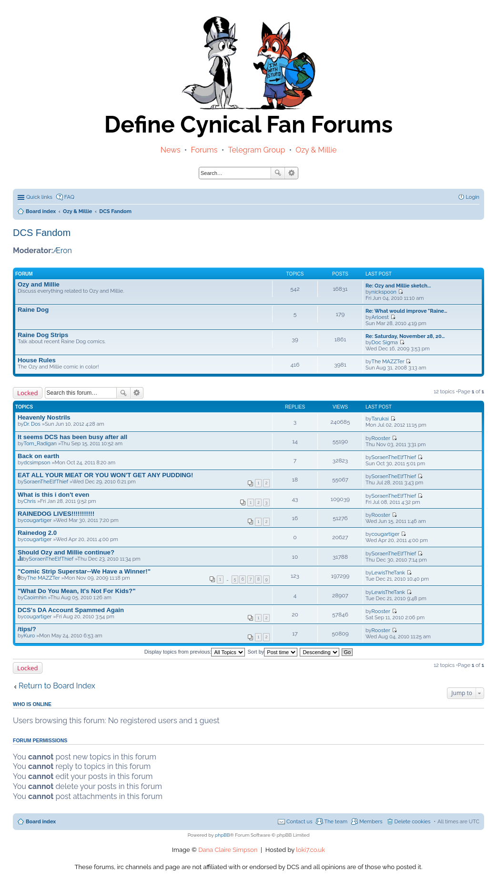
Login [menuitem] (472, 197)
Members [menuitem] (371, 822)
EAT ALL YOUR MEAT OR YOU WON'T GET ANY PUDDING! (105, 475)
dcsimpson (37, 463)
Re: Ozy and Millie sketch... (398, 286)
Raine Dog (33, 309)
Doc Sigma (385, 342)
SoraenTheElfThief (394, 457)
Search (278, 173)
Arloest (380, 317)
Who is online (32, 704)
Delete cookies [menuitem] (413, 822)
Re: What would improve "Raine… (406, 311)
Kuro (29, 636)
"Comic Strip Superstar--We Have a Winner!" (84, 571)
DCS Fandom (42, 232)
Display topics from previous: (194, 652)
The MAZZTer (388, 362)
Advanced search (291, 173)
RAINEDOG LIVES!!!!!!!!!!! (56, 513)
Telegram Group (256, 149)
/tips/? (27, 629)
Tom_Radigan (40, 443)
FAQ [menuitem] (69, 197)
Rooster (381, 438)
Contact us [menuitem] (299, 822)
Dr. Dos (32, 424)
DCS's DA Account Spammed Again (71, 610)
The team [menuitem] (335, 822)
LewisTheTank (388, 573)
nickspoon (384, 292)
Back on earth (38, 456)
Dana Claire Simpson (227, 849)
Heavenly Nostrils (44, 417)
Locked (27, 393)
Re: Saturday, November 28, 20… (405, 336)
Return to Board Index (57, 685)
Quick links (39, 197)
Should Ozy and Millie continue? (66, 552)
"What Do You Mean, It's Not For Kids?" (76, 590)
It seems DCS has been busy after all (72, 436)
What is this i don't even (53, 494)
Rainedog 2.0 (37, 532)
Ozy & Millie (315, 149)
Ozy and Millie (39, 284)
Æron (62, 250)
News (171, 149)
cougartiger (38, 520)
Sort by (273, 652)
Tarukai (380, 419)
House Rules (37, 360)
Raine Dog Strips (43, 334)
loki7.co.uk (310, 849)
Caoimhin (35, 597)
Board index (41, 822)
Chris (30, 501)
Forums (204, 149)
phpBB (222, 835)
